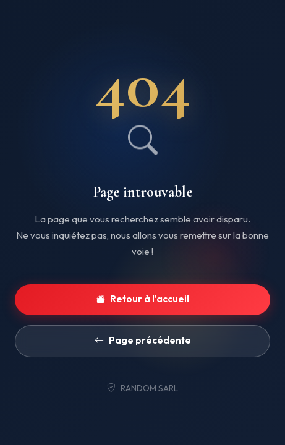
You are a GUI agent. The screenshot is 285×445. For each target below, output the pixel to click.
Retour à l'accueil (142, 299)
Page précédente (143, 341)
